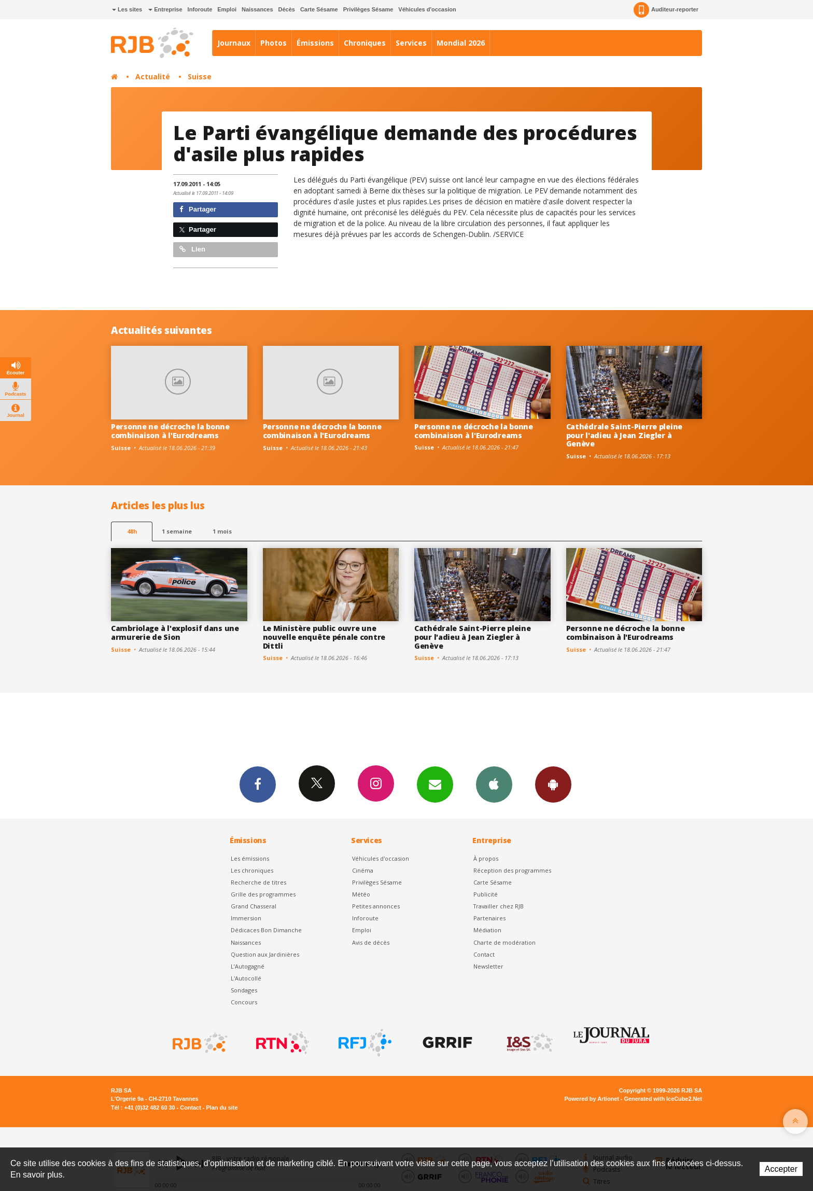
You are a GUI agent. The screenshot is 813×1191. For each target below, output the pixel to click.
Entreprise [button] (165, 9)
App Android (553, 784)
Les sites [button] (127, 9)
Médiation (487, 930)
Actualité (152, 76)
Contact (484, 954)
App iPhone (494, 784)
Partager (197, 209)
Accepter (781, 1169)
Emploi (226, 9)
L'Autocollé (246, 978)
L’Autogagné (247, 966)
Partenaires (489, 918)
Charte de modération (504, 942)
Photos (273, 43)
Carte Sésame (319, 9)
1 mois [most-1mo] (222, 531)
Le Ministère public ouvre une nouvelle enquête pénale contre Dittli (324, 637)
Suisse (200, 76)
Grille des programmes (263, 894)
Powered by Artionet (592, 1099)
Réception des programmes (512, 870)
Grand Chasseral (253, 906)
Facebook (258, 784)
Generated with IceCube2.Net (663, 1099)
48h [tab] (132, 531)
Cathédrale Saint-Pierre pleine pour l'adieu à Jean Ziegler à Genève (624, 435)
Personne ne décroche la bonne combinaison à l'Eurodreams (170, 431)
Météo (361, 894)
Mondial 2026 (461, 43)
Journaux (233, 43)
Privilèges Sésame (368, 9)
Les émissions (250, 858)
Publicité (485, 894)
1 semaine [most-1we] (177, 531)
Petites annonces (376, 906)
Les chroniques (252, 870)
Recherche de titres (258, 882)
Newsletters (435, 784)
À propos (485, 858)
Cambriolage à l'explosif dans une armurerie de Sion (175, 632)
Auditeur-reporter (666, 10)
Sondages (244, 990)
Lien (192, 249)
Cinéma (362, 870)
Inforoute (200, 9)
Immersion (246, 918)
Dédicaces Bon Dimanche (266, 930)
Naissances (257, 9)
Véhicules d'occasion (427, 9)
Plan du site (221, 1107)
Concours (244, 1002)
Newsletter (488, 966)
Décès (286, 9)
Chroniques (365, 43)
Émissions (315, 43)
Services (411, 43)
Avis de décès (370, 942)
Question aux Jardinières (265, 954)
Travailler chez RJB (498, 906)
